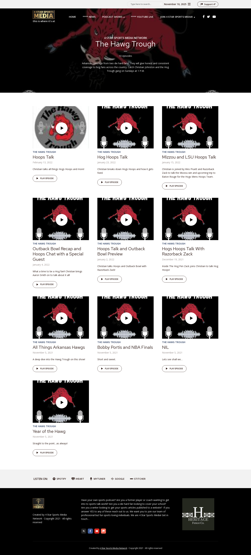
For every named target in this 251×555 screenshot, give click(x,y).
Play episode (44, 178)
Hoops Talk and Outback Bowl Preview (121, 251)
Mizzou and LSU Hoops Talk (189, 157)
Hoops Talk (43, 157)
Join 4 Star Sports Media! (176, 16)
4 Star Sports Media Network (113, 548)
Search (161, 4)
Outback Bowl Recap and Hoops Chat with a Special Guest (58, 254)
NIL (165, 347)
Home (72, 16)
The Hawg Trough (44, 151)
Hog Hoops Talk (112, 157)
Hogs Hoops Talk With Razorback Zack (183, 251)
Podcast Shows (112, 16)
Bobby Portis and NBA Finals (125, 347)
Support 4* (210, 4)
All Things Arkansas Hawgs (59, 347)
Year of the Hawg (49, 431)
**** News (89, 16)
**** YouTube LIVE (142, 16)
